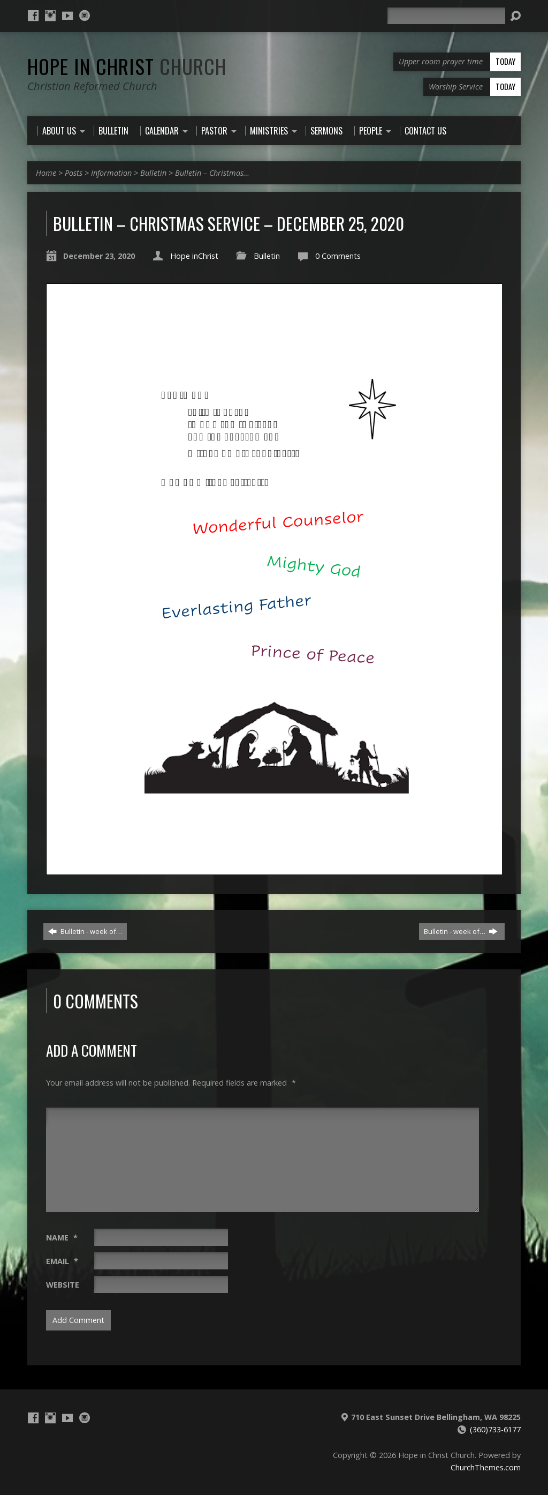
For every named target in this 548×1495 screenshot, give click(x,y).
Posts (73, 173)
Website (62, 1285)
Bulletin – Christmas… (212, 173)
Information (111, 173)
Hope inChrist (194, 256)
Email (62, 1261)
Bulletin (153, 173)
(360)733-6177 (495, 1429)
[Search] (446, 16)
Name (62, 1237)
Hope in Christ (126, 66)
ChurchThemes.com (486, 1467)
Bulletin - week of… (85, 931)
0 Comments (338, 256)
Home (46, 173)
